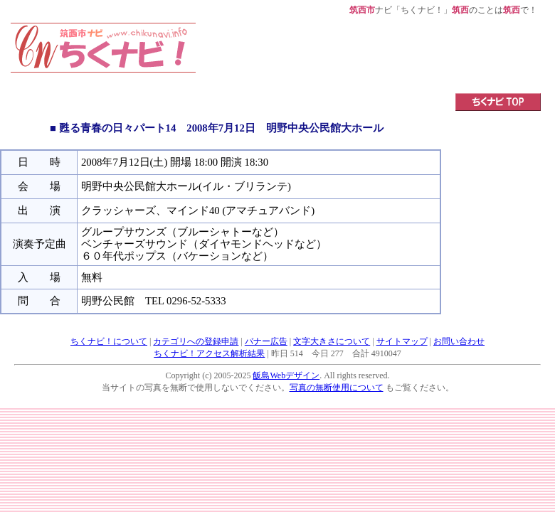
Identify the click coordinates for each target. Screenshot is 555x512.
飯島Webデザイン (286, 375)
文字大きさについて (331, 341)
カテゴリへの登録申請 (195, 341)
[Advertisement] (368, 54)
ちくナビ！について (108, 341)
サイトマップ (402, 341)
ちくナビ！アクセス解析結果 (209, 353)
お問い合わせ (459, 341)
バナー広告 (266, 341)
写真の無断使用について (337, 388)
